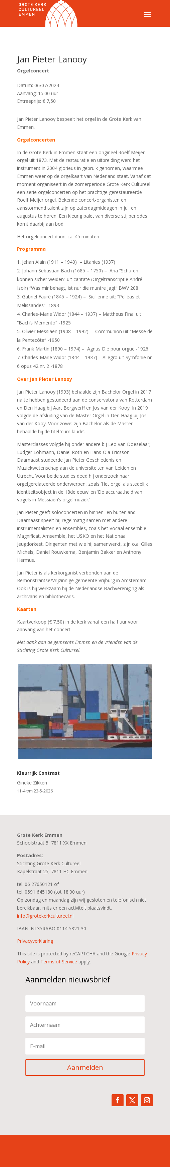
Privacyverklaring (35, 941)
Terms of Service (58, 961)
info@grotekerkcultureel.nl (45, 916)
